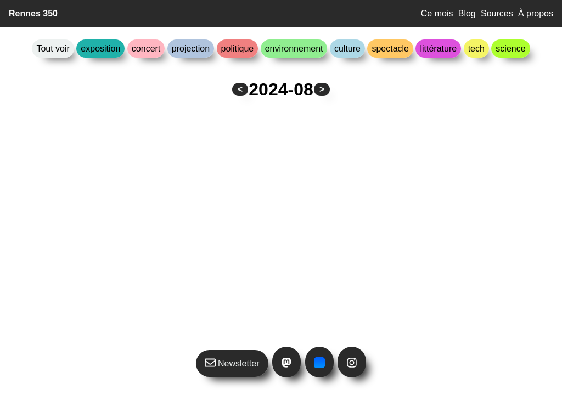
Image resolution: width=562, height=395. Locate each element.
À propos (535, 13)
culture (347, 48)
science (510, 48)
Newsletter (232, 362)
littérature (438, 48)
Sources (497, 13)
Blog (467, 13)
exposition (100, 48)
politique (237, 48)
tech (476, 48)
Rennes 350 (33, 13)
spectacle (390, 48)
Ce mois (437, 13)
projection (191, 48)
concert (146, 48)
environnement (294, 48)
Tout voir (52, 48)
